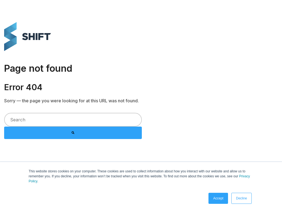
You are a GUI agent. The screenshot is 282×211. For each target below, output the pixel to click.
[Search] (73, 133)
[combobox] (73, 120)
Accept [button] (218, 198)
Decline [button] (241, 198)
